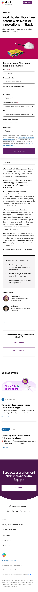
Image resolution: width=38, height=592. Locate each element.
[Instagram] (13, 512)
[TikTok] (30, 512)
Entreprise (7, 94)
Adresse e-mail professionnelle (14, 86)
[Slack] (7, 3)
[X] (21, 512)
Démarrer (27, 3)
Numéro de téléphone (11, 119)
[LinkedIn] (8, 512)
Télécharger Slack (9, 560)
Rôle (5, 111)
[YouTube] (25, 512)
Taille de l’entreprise (10, 103)
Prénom (6, 70)
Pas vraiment (19, 350)
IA (4, 323)
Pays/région (7, 127)
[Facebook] (17, 512)
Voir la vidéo (19, 151)
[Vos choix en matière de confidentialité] (17, 575)
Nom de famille (9, 78)
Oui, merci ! (19, 343)
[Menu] (35, 2)
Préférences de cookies (9, 570)
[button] (19, 506)
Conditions (17, 565)
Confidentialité (7, 565)
